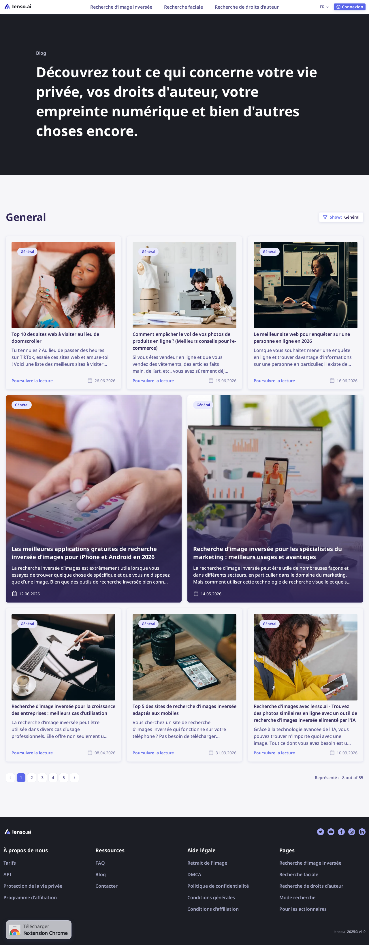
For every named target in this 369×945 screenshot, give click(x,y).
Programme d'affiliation (30, 897)
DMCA (194, 874)
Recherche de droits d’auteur (247, 7)
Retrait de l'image (207, 863)
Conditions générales (211, 897)
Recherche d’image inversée (121, 7)
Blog (100, 874)
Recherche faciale (183, 7)
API (7, 874)
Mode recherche (297, 897)
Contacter (106, 886)
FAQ (100, 863)
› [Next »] (75, 777)
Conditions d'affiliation (213, 909)
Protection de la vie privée (32, 886)
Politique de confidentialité (218, 886)
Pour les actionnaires (303, 909)
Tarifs (9, 863)
